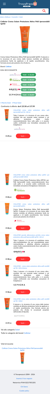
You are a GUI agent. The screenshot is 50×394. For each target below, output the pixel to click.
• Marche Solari (5, 103)
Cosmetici (15, 17)
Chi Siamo (24, 387)
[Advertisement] (24, 157)
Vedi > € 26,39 (28, 85)
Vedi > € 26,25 (28, 80)
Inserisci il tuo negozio (24, 378)
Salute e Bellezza (5, 17)
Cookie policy (24, 391)
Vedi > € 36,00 (28, 95)
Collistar (9, 66)
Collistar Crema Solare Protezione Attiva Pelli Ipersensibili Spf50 (22, 349)
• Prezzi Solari (16, 103)
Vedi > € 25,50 (28, 75)
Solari (21, 17)
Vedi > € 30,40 (28, 90)
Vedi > (23, 136)
